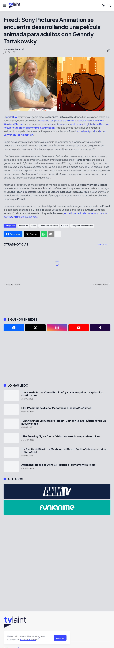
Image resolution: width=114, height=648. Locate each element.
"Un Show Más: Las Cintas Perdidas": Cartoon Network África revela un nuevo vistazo (63, 422)
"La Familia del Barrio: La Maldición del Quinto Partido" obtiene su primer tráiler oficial (64, 451)
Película (64, 226)
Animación (23, 226)
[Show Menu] (4, 5)
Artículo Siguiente (99, 284)
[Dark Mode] (103, 5)
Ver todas (102, 244)
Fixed (33, 226)
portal (11, 116)
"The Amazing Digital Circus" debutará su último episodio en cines (60, 436)
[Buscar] (109, 5)
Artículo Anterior (13, 284)
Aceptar (60, 638)
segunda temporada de (56, 120)
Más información (28, 639)
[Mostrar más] (58, 234)
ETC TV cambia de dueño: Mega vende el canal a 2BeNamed (56, 407)
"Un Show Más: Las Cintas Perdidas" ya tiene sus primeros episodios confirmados (62, 394)
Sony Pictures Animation (82, 226)
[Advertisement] (57, 357)
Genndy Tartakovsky (49, 226)
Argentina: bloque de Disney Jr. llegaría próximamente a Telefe (58, 464)
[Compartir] (107, 51)
